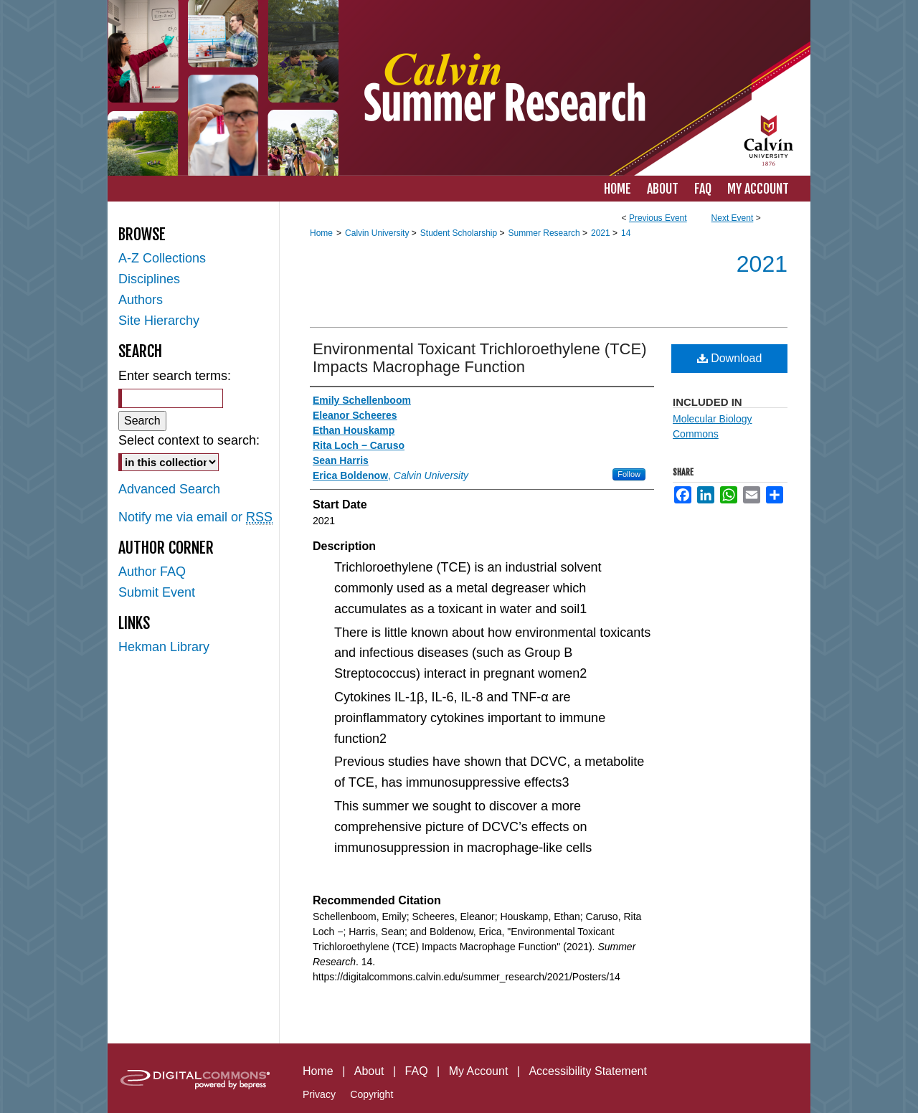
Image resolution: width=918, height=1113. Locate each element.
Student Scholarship (460, 233)
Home (321, 233)
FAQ (416, 1071)
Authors (140, 300)
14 (625, 233)
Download (729, 358)
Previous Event (658, 218)
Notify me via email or (195, 517)
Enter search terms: (174, 376)
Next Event (732, 218)
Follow (628, 474)
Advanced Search (169, 489)
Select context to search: (189, 440)
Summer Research (545, 233)
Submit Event (156, 592)
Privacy (319, 1094)
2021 (601, 233)
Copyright (371, 1094)
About (369, 1071)
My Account (478, 1071)
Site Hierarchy (158, 320)
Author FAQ (152, 571)
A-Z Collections (162, 258)
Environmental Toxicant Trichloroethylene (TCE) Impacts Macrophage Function (479, 358)
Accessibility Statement (588, 1071)
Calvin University (378, 233)
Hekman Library (163, 647)
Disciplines (149, 279)
